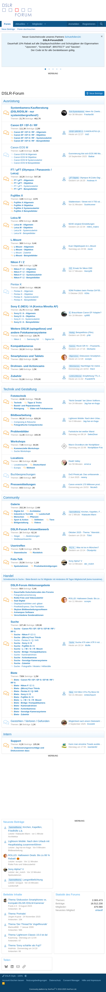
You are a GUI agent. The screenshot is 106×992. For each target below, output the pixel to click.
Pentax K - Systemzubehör (25, 297)
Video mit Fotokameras (40, 408)
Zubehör (16, 376)
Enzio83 (91, 724)
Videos (36, 522)
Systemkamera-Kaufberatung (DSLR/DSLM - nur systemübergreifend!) (29, 111)
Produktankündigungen (44, 566)
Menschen (17, 517)
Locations (17, 458)
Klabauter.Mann (89, 514)
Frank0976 (90, 379)
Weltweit (31, 468)
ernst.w (87, 464)
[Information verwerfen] (101, 36)
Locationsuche (19, 465)
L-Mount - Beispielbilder (24, 255)
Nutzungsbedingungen (36, 980)
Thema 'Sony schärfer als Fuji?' (24, 945)
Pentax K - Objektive (22, 294)
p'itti (89, 335)
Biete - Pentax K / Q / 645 (24, 691)
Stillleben (37, 519)
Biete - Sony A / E (21, 694)
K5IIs (87, 293)
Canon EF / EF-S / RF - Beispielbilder (30, 141)
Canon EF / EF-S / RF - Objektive (28, 135)
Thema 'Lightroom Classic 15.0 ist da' (28, 934)
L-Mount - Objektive (22, 249)
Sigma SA (48, 339)
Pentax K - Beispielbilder (23, 300)
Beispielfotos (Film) (81, 332)
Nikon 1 (16, 339)
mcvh (90, 249)
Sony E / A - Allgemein (23, 313)
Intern (7, 734)
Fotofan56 (89, 114)
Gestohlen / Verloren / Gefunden (30, 721)
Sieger (15, 536)
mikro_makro (93, 227)
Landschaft (43, 514)
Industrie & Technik (22, 514)
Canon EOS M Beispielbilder (25, 163)
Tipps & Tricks (33, 402)
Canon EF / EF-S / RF (24, 125)
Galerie (15, 504)
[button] (27, 24)
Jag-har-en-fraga (92, 403)
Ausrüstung (11, 101)
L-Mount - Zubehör (21, 252)
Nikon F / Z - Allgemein (23, 269)
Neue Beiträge (8, 29)
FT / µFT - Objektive (22, 183)
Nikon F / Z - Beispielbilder (25, 277)
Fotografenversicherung (23, 595)
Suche (15, 621)
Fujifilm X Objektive (22, 205)
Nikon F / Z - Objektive (23, 272)
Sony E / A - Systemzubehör (25, 319)
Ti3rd (89, 535)
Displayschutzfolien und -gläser (27, 603)
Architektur (33, 511)
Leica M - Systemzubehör (24, 230)
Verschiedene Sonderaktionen (27, 615)
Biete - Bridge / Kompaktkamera (28, 703)
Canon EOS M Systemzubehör (26, 160)
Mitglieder (37, 24)
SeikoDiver (93, 434)
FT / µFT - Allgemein (22, 180)
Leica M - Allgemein (22, 224)
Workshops (18, 441)
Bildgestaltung (19, 522)
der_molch (89, 564)
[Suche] (101, 24)
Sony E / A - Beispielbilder (25, 322)
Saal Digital (18, 600)
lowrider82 (92, 747)
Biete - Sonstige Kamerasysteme (28, 711)
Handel (8, 576)
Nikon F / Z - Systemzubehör (26, 275)
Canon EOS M (19, 147)
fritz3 (92, 369)
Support (16, 740)
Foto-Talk (17, 559)
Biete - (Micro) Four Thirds (25, 688)
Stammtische (19, 552)
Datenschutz (55, 980)
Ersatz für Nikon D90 (80, 268)
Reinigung (17, 408)
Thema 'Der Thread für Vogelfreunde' (27, 924)
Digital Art (17, 511)
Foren (7, 24)
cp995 (87, 315)
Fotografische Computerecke (26, 425)
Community (11, 497)
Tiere (50, 519)
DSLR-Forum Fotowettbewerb (30, 529)
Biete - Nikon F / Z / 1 (22, 685)
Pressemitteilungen (23, 484)
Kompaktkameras (22, 346)
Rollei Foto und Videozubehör (27, 598)
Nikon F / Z (18, 262)
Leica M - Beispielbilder (23, 233)
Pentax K (16, 284)
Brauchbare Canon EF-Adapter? (85, 312)
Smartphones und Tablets (27, 356)
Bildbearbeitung (21, 415)
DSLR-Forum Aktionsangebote (30, 585)
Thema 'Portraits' (17, 913)
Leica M (16, 217)
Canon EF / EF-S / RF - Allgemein (28, 132)
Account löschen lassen (13, 980)
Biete (14, 672)
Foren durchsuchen (26, 29)
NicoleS (93, 487)
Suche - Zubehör (20, 663)
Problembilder (20, 431)
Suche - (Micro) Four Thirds (26, 637)
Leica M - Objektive (22, 227)
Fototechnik (18, 395)
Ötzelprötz (91, 550)
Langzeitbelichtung (25, 879)
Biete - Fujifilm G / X (22, 697)
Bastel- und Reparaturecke (25, 405)
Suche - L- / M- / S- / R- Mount (26, 649)
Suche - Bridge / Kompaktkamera (28, 652)
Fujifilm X (17, 195)
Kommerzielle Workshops (25, 448)
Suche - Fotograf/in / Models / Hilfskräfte (31, 666)
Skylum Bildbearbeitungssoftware (29, 609)
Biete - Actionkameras (23, 709)
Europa (17, 468)
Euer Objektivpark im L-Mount (82, 246)
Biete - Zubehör (20, 714)
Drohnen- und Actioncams (27, 366)
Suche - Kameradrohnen (23, 654)
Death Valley (74, 461)
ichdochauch (90, 695)
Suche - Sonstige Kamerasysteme (29, 660)
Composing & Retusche (23, 422)
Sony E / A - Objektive (23, 316)
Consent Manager (71, 980)
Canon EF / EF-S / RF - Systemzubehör (31, 138)
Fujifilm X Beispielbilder (24, 211)
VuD (87, 134)
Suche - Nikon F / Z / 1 (23, 634)
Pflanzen (33, 517)
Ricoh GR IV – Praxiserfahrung (87, 346)
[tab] (45, 69)
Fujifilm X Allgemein (22, 202)
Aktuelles (20, 24)
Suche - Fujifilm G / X (23, 646)
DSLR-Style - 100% (12, 976)
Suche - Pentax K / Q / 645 (25, 640)
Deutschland (39, 465)
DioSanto (91, 349)
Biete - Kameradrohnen (24, 705)
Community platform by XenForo (53, 989)
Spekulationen (19, 566)
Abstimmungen (31, 536)
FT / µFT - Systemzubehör (24, 186)
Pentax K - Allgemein (22, 291)
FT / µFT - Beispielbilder (24, 189)
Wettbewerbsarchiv (21, 539)
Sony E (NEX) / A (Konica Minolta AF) (34, 306)
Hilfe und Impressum (91, 980)
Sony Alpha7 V (75, 561)
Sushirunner (89, 204)
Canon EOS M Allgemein (24, 154)
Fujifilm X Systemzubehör (25, 208)
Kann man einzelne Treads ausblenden (87, 744)
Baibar (91, 156)
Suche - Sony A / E (21, 643)
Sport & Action (19, 519)
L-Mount (16, 239)
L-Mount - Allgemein (22, 247)
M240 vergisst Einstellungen (82, 224)
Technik (16, 402)
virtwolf (99, 910)
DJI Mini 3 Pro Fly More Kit (84, 692)
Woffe (87, 645)
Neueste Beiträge (13, 821)
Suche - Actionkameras (24, 657)
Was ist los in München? (84, 547)
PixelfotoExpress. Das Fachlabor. (27, 606)
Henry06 (88, 271)
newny (84, 477)
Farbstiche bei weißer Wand (81, 431)
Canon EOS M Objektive (23, 157)
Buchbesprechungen (23, 474)
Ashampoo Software (22, 612)
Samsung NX (31, 339)
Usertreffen (18, 545)
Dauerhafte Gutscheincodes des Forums (32, 592)
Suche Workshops (21, 451)
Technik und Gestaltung (20, 389)
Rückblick (35, 552)
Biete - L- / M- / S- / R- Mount (26, 700)
